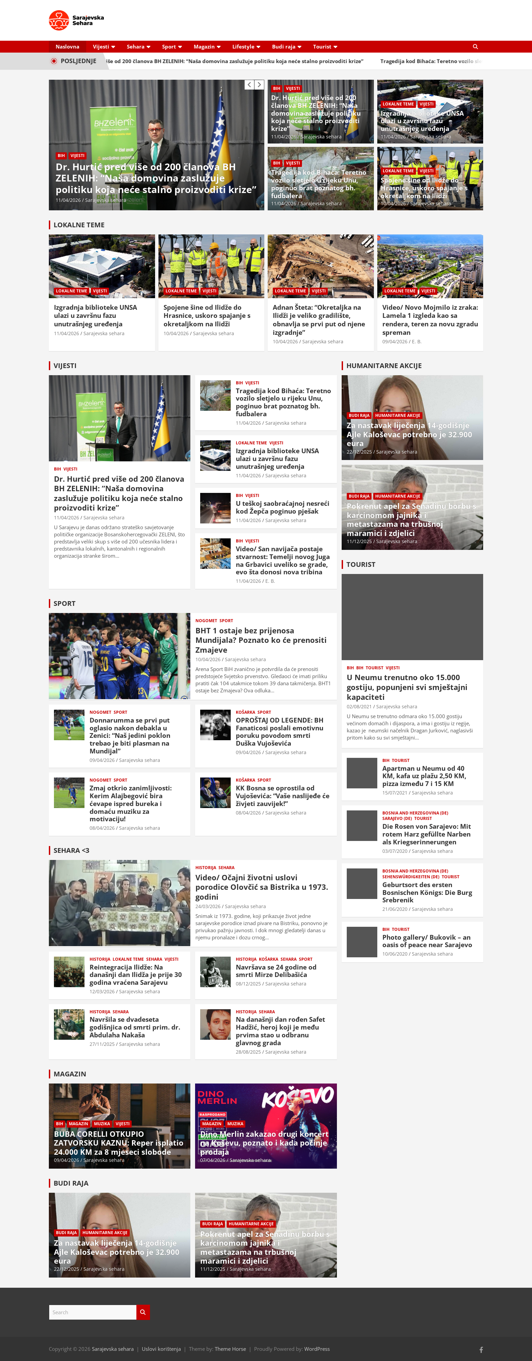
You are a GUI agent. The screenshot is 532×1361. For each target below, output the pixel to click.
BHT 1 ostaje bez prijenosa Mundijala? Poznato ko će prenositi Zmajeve (261, 640)
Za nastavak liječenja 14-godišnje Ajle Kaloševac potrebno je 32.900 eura (116, 1252)
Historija (205, 867)
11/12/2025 (212, 1269)
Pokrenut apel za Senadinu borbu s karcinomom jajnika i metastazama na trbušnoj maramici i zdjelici (265, 1247)
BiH (61, 155)
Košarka (245, 712)
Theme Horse (230, 1348)
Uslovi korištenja (161, 1348)
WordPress (317, 1348)
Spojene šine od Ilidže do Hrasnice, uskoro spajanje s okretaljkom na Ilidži (424, 188)
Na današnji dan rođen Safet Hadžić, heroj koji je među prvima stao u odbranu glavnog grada (280, 1031)
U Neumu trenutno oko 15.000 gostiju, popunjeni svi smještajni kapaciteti (407, 687)
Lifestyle (243, 46)
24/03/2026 (208, 906)
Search (143, 1312)
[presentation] (249, 85)
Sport (169, 46)
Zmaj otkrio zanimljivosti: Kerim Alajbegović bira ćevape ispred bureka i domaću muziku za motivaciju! (131, 803)
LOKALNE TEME (79, 224)
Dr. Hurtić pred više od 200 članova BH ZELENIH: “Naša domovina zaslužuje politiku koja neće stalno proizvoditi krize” (230, 61)
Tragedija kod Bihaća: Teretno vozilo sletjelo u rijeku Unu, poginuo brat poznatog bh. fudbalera (318, 184)
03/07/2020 (394, 851)
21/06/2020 (394, 909)
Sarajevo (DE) (397, 818)
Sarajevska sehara (105, 200)
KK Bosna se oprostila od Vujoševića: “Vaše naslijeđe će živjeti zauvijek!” (282, 796)
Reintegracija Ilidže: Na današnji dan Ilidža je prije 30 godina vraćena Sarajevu (136, 975)
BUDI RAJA (71, 1183)
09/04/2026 (394, 341)
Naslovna (67, 46)
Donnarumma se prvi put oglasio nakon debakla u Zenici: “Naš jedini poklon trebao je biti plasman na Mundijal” (130, 735)
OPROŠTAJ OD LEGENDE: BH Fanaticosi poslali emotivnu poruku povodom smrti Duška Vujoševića (280, 732)
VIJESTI (65, 365)
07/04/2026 (212, 1160)
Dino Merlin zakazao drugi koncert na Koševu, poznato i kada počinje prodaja (264, 1143)
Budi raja (284, 46)
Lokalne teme (398, 104)
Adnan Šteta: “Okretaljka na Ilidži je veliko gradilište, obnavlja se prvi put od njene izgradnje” (319, 320)
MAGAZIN (70, 1073)
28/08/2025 (248, 1052)
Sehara (136, 46)
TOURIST (361, 564)
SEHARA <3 (71, 850)
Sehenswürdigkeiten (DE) (410, 877)
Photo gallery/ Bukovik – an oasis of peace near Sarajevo (427, 941)
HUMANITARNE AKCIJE (384, 365)
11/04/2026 (68, 200)
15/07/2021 (394, 792)
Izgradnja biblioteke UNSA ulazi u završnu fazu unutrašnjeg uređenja (422, 121)
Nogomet (206, 621)
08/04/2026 (102, 828)
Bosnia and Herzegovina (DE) (415, 813)
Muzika (102, 1124)
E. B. (417, 341)
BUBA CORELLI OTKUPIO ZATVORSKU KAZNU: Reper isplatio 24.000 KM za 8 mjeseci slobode (119, 1143)
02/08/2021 (359, 706)
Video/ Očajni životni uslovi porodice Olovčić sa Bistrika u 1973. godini (261, 887)
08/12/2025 (248, 983)
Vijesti (101, 46)
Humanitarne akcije (105, 1232)
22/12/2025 (66, 1269)
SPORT (65, 603)
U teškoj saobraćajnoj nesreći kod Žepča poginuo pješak (282, 507)
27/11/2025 (102, 1044)
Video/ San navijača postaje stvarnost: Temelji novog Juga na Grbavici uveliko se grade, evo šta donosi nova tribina (283, 560)
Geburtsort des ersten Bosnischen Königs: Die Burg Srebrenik (427, 892)
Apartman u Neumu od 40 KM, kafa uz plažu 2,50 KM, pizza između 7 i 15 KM (424, 776)
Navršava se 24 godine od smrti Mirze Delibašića (276, 971)
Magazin (204, 46)
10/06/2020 (394, 954)
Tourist (322, 46)
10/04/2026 (393, 203)
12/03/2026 (102, 991)
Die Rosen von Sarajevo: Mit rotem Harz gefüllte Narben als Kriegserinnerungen (426, 834)
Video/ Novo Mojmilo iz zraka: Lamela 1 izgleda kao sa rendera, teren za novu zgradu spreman (430, 320)
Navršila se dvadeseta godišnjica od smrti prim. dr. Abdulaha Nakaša (135, 1027)
